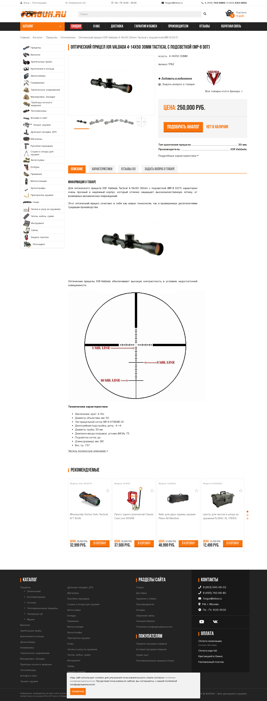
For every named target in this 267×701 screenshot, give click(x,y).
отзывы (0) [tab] (128, 169)
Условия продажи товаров (151, 649)
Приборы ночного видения (36, 664)
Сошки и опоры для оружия (83, 604)
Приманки (73, 621)
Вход (26, 2)
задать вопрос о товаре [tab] (160, 169)
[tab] (178, 156)
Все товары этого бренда (224, 91)
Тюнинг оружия (29, 681)
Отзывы (140, 610)
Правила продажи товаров (151, 643)
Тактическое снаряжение (35, 653)
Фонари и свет (28, 675)
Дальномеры (27, 642)
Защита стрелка (76, 671)
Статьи (140, 587)
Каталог (38, 37)
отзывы (204, 26)
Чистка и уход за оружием (82, 649)
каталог (42, 26)
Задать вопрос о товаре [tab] (178, 84)
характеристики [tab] (102, 169)
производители (178, 26)
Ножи (70, 643)
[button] (247, 512)
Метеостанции (75, 626)
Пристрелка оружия (78, 638)
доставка (117, 26)
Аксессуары (74, 610)
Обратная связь (145, 615)
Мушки (31, 619)
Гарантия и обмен (146, 598)
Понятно (78, 691)
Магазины (73, 593)
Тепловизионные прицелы (42, 608)
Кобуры (71, 615)
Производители (145, 604)
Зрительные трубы (31, 630)
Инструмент (73, 660)
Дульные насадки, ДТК (80, 587)
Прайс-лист (142, 655)
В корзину (99, 543)
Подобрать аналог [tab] (183, 127)
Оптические (68, 37)
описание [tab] (77, 169)
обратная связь (231, 26)
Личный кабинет (145, 621)
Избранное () (77, 2)
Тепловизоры (28, 670)
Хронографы (74, 632)
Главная (25, 37)
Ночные (31, 602)
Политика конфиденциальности (154, 626)
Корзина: (241, 14)
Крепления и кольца (32, 636)
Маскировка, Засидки (32, 658)
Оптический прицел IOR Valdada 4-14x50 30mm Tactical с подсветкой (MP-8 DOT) (128, 37)
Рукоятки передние (78, 598)
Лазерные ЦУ (35, 613)
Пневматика (27, 647)
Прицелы (51, 37)
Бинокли (25, 625)
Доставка (141, 593)
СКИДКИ (76, 26)
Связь (70, 666)
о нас (96, 26)
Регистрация (39, 2)
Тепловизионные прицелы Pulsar (155, 660)
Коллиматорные (36, 597)
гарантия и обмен (146, 26)
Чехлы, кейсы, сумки (79, 654)
